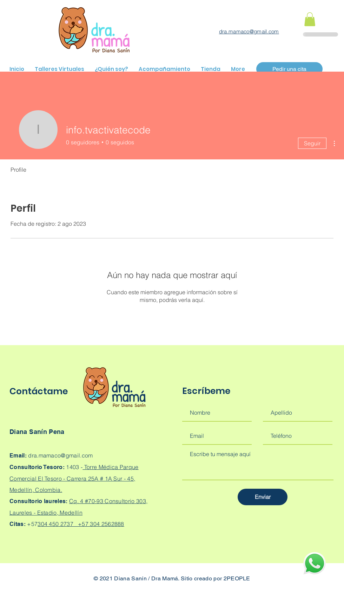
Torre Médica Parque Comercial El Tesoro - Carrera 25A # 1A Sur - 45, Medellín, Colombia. (74, 478)
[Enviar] (262, 497)
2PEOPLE (237, 578)
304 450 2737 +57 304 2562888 (81, 523)
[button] (310, 19)
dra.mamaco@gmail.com (249, 31)
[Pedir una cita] (289, 69)
